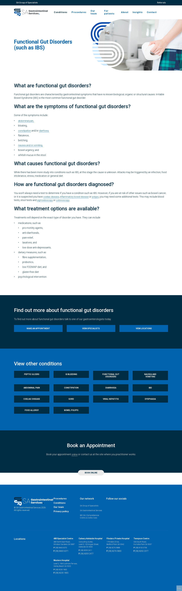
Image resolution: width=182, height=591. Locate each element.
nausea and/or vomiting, (31, 147)
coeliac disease (51, 199)
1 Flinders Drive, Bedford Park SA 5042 (118, 542)
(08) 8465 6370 (61, 547)
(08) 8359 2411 (88, 550)
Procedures (84, 13)
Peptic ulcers (31, 379)
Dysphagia (150, 406)
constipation (24, 133)
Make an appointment (38, 332)
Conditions (66, 13)
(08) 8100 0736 (143, 547)
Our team (99, 13)
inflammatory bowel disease (76, 199)
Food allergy (32, 418)
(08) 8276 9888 (116, 547)
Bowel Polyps (71, 418)
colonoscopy (64, 202)
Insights (138, 13)
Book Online (91, 481)
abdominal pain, (26, 123)
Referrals (161, 3)
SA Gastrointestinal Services (88, 508)
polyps (98, 199)
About (124, 13)
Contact (152, 13)
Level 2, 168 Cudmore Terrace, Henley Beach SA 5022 (67, 564)
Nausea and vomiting (150, 380)
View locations (144, 332)
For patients (112, 13)
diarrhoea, (45, 133)
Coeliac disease (31, 406)
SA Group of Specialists (27, 3)
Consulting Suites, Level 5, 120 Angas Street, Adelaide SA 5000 (92, 544)
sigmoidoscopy (45, 202)
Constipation (71, 393)
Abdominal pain (32, 393)
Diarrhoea (110, 393)
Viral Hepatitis (111, 406)
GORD (71, 406)
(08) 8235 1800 (61, 569)
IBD (150, 393)
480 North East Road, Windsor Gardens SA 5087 (65, 542)
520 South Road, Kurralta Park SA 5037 (145, 542)
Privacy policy (61, 508)
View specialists (91, 332)
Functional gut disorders (110, 380)
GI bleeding (71, 379)
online (74, 462)
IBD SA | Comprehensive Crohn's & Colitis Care (90, 515)
